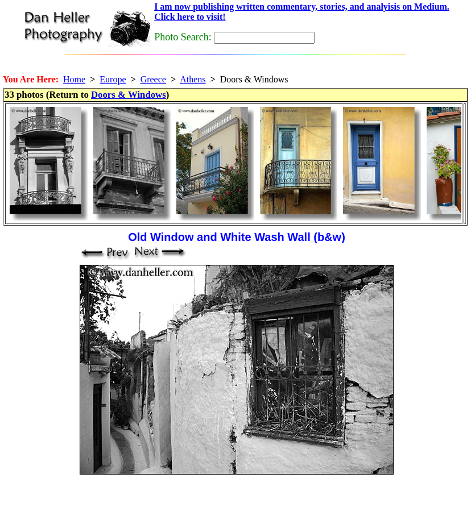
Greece (153, 79)
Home (74, 79)
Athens (192, 79)
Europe (113, 79)
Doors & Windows (128, 94)
